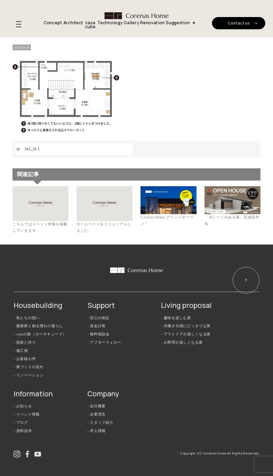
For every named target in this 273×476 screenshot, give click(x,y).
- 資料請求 (23, 431)
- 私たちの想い (27, 318)
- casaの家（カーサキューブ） (40, 334)
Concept (53, 23)
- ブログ (21, 423)
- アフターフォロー (104, 342)
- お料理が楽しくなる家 (182, 342)
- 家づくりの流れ (28, 367)
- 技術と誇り (25, 342)
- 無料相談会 (98, 334)
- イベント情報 (27, 414)
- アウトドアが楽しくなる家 (186, 334)
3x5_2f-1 (32, 149)
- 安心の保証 (98, 318)
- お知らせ (23, 406)
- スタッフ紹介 (100, 423)
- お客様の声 (25, 359)
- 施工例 (21, 351)
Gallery (131, 23)
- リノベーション (28, 375)
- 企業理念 (96, 414)
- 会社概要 (96, 406)
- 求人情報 (96, 431)
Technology (109, 23)
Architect (73, 23)
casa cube (90, 25)
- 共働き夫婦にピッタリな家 (186, 326)
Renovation (152, 23)
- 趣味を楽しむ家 (176, 318)
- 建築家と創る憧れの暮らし (38, 326)
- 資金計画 (96, 326)
